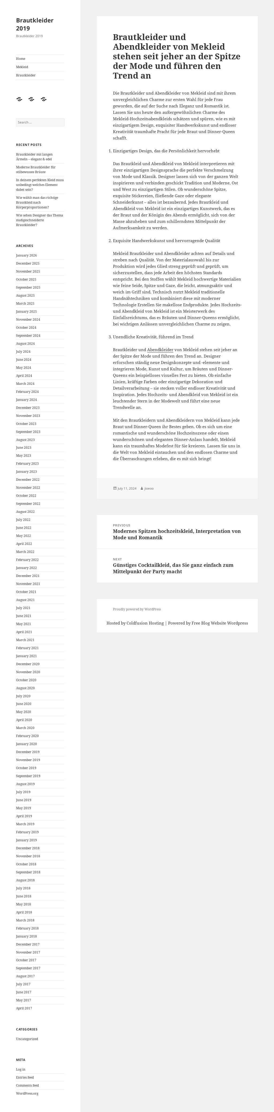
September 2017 (28, 968)
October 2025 (26, 279)
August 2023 (25, 439)
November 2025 (28, 271)
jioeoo (149, 488)
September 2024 (28, 335)
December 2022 (28, 479)
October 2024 (26, 327)
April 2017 (24, 1008)
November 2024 (28, 319)
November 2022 (28, 487)
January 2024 (26, 399)
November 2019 (28, 760)
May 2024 (23, 367)
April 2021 (24, 632)
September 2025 (28, 287)
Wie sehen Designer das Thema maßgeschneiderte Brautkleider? (39, 220)
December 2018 (28, 848)
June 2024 (23, 359)
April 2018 (24, 912)
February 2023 (27, 463)
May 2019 (23, 808)
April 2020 (24, 720)
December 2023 (28, 407)
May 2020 (23, 712)
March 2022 (25, 551)
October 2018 (26, 864)
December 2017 (28, 944)
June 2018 (23, 896)
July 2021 (23, 608)
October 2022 (26, 495)
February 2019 (27, 832)
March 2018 (25, 920)
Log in (20, 1069)
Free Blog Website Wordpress (220, 623)
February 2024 (27, 391)
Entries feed (25, 1077)
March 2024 (25, 383)
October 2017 (26, 960)
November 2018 (28, 856)
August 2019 (25, 784)
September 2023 (28, 431)
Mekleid (22, 67)
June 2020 (23, 704)
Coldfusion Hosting (145, 623)
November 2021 (28, 584)
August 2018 (25, 880)
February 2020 (27, 736)
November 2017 (28, 952)
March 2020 (25, 728)
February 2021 (27, 648)
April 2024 (24, 375)
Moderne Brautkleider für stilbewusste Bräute (36, 169)
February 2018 (27, 928)
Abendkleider (160, 349)
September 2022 (28, 503)
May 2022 (23, 535)
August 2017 (25, 976)
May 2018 (23, 904)
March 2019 (25, 824)
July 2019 (23, 792)
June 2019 (23, 800)
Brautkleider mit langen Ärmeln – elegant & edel (34, 156)
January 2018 (26, 936)
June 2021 (23, 616)
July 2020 (23, 696)
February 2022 (27, 559)
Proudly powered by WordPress (137, 609)
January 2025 (26, 311)
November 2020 (28, 672)
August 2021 (25, 600)
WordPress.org (27, 1093)
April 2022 (24, 543)
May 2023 (23, 455)
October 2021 (26, 592)
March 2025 (25, 303)
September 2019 (28, 776)
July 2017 (23, 984)
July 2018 (23, 888)
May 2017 (23, 1000)
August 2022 (25, 511)
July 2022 (23, 519)
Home (20, 58)
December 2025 (28, 263)
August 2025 (25, 295)
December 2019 (28, 752)
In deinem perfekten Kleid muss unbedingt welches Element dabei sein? (40, 185)
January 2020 (26, 744)
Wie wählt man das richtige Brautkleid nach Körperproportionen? (37, 202)
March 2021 (25, 640)
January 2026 (26, 255)
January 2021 (26, 656)
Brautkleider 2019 (35, 24)
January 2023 (26, 471)
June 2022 (23, 527)
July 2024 (23, 351)
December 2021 (28, 576)
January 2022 (26, 567)
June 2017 (23, 992)
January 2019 (26, 840)
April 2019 (24, 816)
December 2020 (28, 664)
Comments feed (27, 1085)
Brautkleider (26, 75)
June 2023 (23, 447)
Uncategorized (27, 1039)
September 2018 (28, 872)
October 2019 (26, 768)
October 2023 (26, 423)
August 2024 (25, 343)
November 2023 (28, 415)
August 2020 (25, 688)
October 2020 (26, 680)
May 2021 (23, 624)
